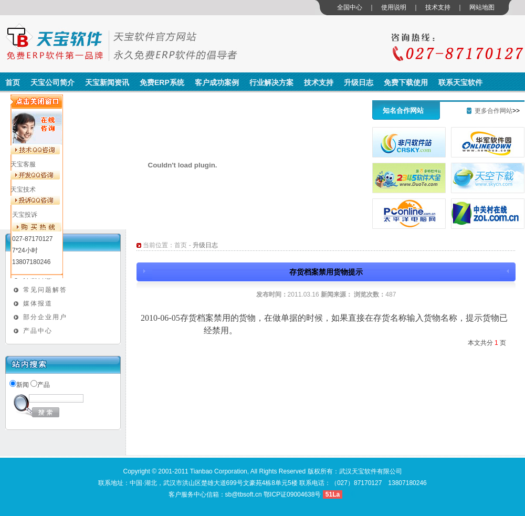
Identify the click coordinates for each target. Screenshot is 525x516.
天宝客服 (23, 164)
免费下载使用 (406, 82)
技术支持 (437, 7)
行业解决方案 (271, 82)
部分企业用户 (45, 317)
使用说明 (393, 7)
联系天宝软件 (460, 82)
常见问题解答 (45, 289)
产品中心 (37, 330)
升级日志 (358, 82)
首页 (12, 82)
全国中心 (349, 7)
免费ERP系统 (162, 82)
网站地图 (482, 7)
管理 (350, 494)
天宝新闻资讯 (107, 82)
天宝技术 (23, 189)
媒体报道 (37, 303)
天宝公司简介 (52, 82)
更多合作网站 (493, 110)
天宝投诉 (24, 214)
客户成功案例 (217, 82)
